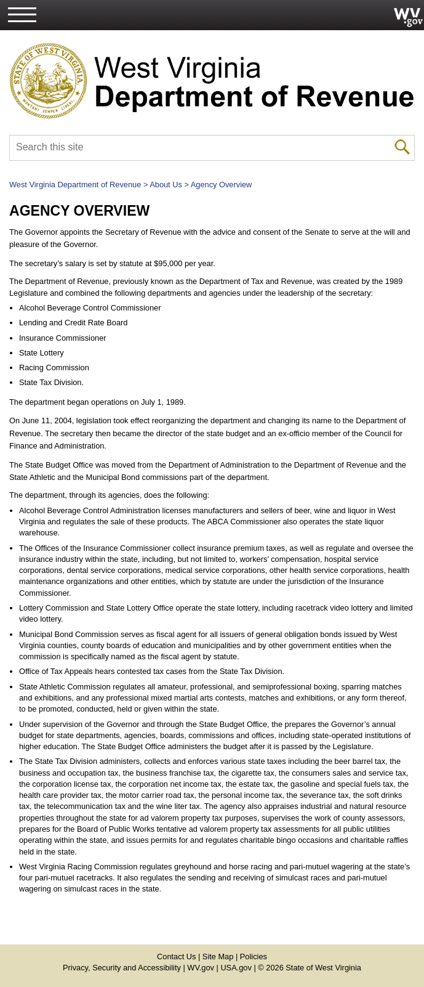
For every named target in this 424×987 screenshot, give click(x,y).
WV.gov (200, 967)
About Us (166, 184)
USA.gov (236, 967)
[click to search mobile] (402, 146)
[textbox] (212, 148)
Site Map (218, 956)
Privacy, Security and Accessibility (122, 967)
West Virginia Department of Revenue (75, 184)
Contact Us (176, 956)
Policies (253, 956)
